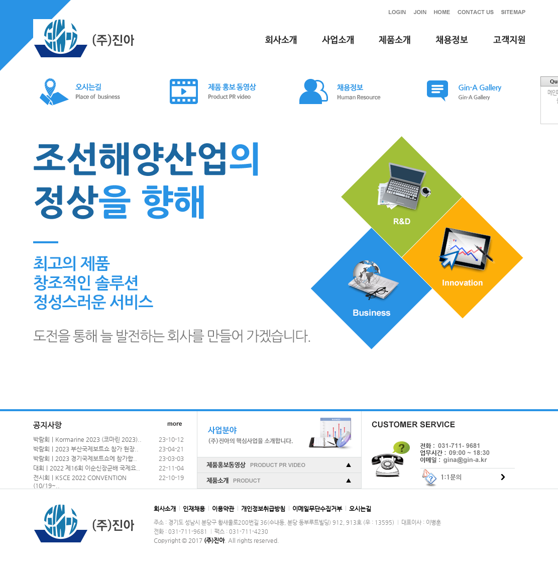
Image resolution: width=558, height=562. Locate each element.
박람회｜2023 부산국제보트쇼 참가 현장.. (86, 448)
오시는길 (360, 508)
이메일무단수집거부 (317, 508)
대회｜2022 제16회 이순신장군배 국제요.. (86, 468)
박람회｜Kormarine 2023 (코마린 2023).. (87, 439)
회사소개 (165, 508)
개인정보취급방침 (263, 508)
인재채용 (194, 508)
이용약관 (223, 508)
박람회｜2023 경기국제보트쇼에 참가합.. (85, 458)
